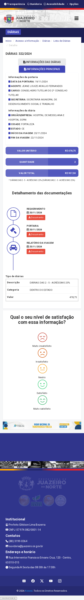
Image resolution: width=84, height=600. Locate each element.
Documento (35, 217)
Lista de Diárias (61, 40)
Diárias (46, 40)
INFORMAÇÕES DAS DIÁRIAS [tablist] (42, 62)
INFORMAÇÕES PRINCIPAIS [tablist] (42, 69)
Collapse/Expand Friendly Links (8, 598)
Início (9, 40)
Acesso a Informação (27, 40)
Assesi (29, 590)
